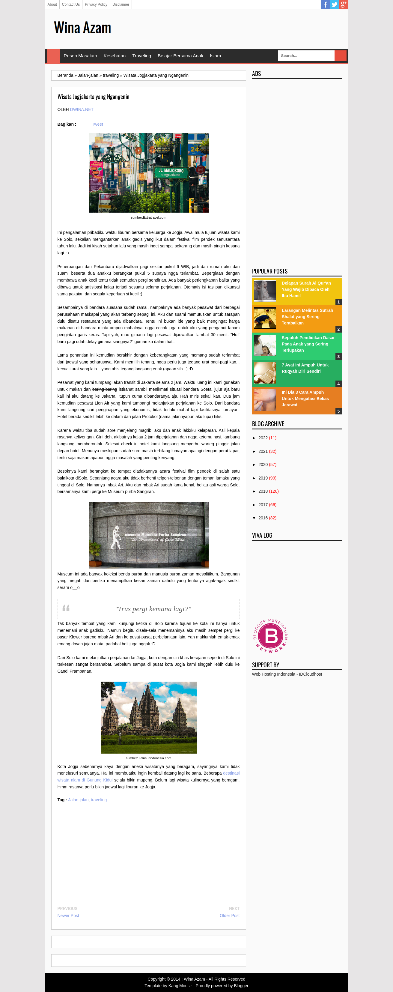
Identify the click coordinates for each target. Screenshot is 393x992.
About (52, 4)
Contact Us (71, 4)
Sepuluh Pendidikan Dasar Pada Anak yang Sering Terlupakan (308, 344)
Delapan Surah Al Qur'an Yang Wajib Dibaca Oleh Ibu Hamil (306, 289)
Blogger (241, 985)
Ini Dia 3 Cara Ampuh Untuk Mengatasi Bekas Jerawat (305, 398)
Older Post (230, 915)
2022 (263, 437)
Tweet (97, 124)
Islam (215, 55)
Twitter (334, 4)
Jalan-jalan (78, 799)
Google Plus (343, 4)
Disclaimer (120, 4)
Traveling (141, 55)
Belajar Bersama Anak (180, 55)
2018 (263, 491)
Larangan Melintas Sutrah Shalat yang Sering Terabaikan (307, 316)
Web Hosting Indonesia (274, 674)
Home (53, 56)
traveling (99, 799)
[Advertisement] (233, 28)
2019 (263, 478)
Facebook (325, 4)
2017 (263, 504)
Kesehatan (115, 55)
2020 (263, 464)
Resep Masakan (80, 55)
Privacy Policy (96, 4)
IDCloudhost (310, 674)
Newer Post (68, 915)
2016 (263, 517)
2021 (263, 451)
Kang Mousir (180, 985)
